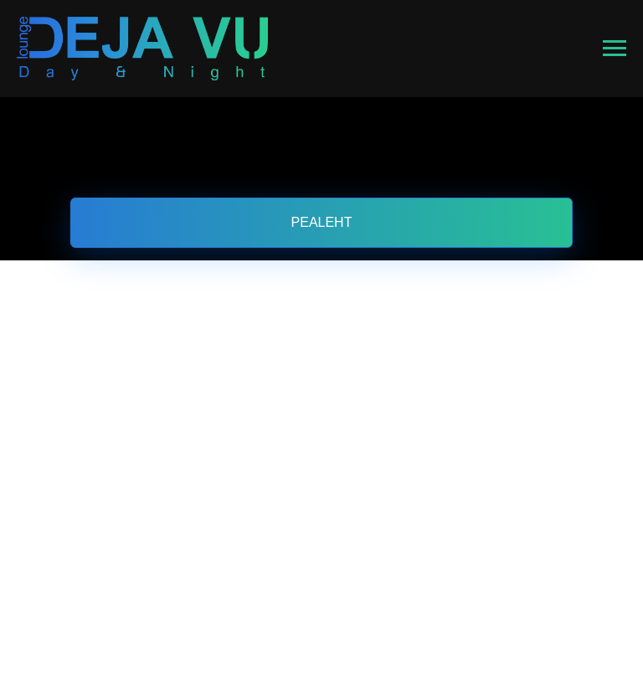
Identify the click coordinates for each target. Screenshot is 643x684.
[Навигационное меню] (614, 48)
